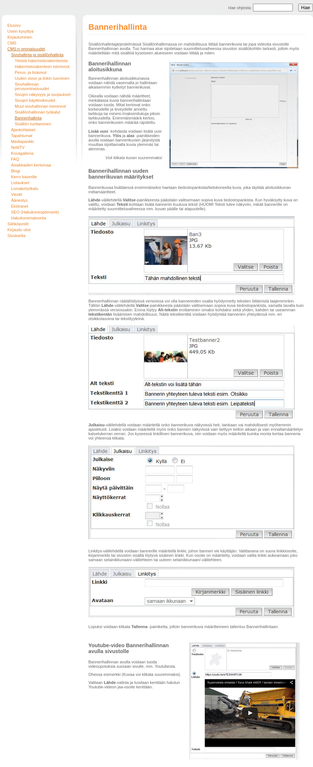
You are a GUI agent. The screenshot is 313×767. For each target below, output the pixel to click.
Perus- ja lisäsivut (30, 72)
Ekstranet (19, 206)
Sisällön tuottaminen (33, 124)
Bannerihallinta (28, 118)
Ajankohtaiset (23, 130)
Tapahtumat (21, 135)
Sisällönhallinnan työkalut (37, 112)
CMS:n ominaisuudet (26, 49)
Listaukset (20, 182)
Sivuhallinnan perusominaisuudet (32, 86)
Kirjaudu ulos (19, 229)
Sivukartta (16, 235)
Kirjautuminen (19, 37)
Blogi (15, 171)
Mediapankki (22, 141)
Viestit (16, 194)
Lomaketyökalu (24, 188)
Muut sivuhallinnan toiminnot (40, 106)
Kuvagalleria (22, 153)
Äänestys (19, 200)
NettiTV (18, 147)
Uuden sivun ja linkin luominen (42, 78)
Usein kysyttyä (20, 31)
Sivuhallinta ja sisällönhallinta (37, 55)
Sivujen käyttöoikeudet (35, 100)
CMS (11, 43)
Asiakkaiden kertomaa (31, 165)
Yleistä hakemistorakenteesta (41, 60)
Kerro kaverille (24, 177)
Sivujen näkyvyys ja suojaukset (43, 94)
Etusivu (14, 25)
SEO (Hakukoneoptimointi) (35, 212)
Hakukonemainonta (28, 218)
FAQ (15, 159)
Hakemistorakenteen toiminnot (42, 66)
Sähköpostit (17, 224)
